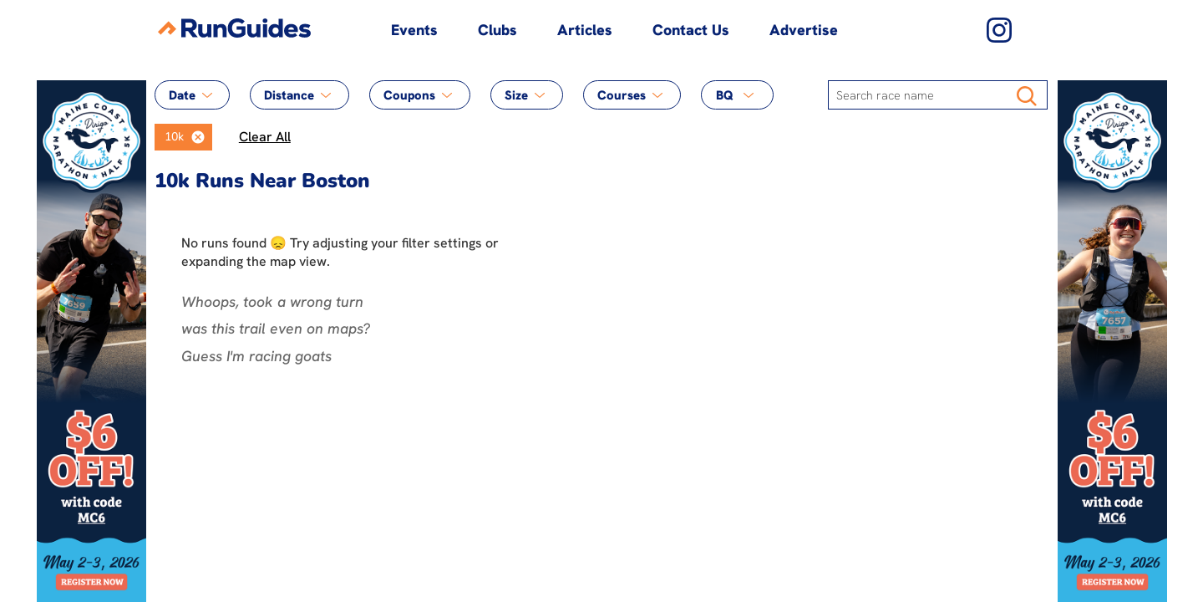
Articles (584, 29)
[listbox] (183, 137)
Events (414, 29)
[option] (169, 137)
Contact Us (690, 29)
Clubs (497, 29)
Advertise (803, 29)
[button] (198, 137)
